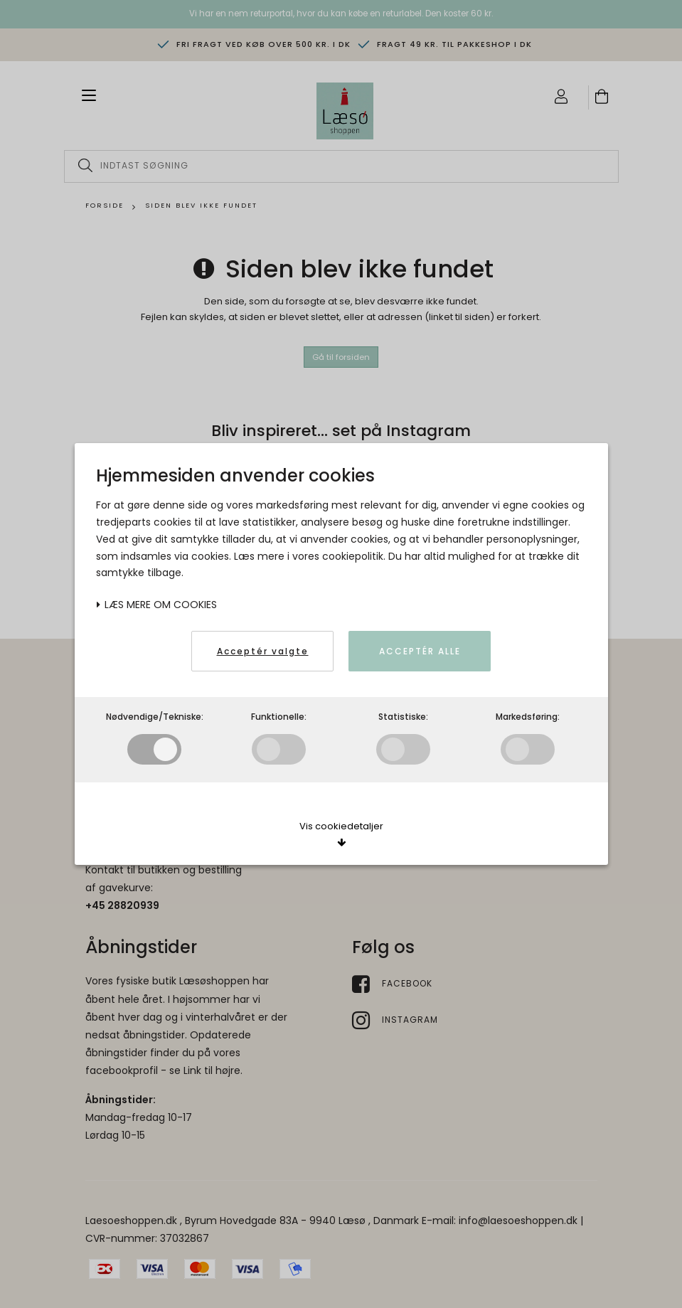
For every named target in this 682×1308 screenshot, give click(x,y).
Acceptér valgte (263, 651)
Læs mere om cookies (156, 605)
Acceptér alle (420, 651)
